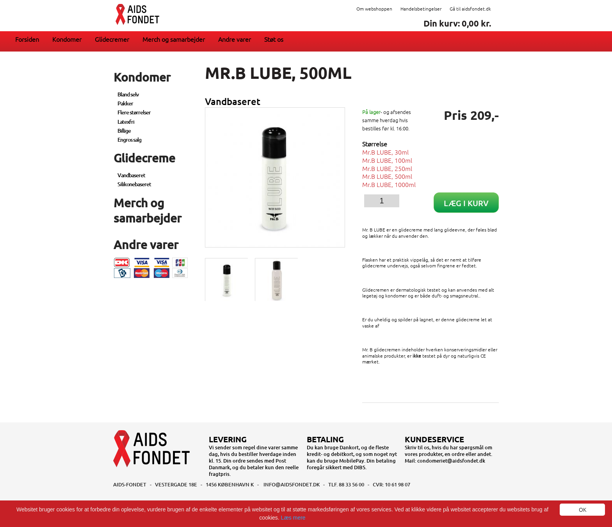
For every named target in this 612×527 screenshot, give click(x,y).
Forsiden (27, 39)
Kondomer (67, 39)
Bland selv (128, 94)
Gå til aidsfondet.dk (470, 8)
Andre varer (234, 39)
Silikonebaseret (134, 184)
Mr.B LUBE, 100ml (387, 160)
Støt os (273, 39)
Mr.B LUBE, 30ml (385, 152)
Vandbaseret (131, 175)
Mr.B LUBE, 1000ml (389, 184)
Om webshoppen (374, 8)
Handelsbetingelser (420, 8)
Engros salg (129, 139)
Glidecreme (144, 157)
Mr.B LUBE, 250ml (387, 168)
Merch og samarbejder (173, 39)
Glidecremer (112, 39)
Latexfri (125, 121)
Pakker (125, 103)
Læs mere (293, 518)
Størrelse (374, 144)
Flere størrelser (134, 112)
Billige (124, 130)
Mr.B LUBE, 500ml (387, 176)
